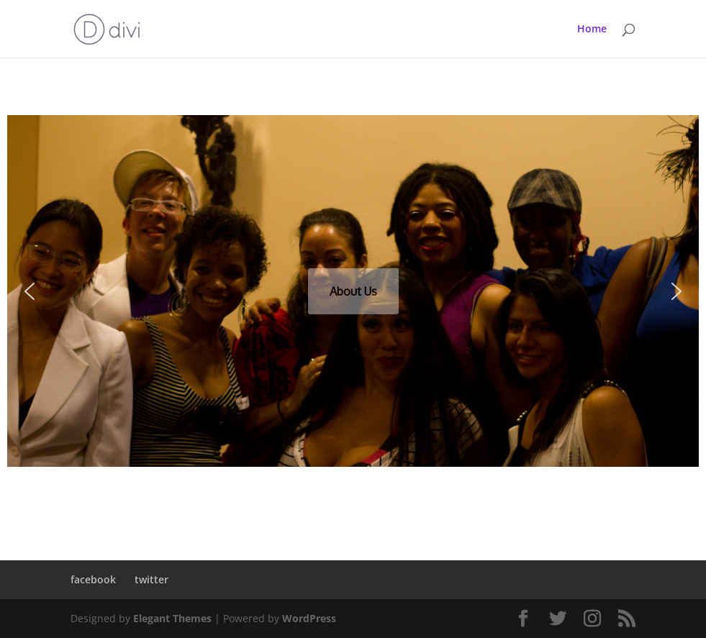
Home (592, 29)
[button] (29, 291)
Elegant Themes (172, 618)
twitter (151, 579)
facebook (93, 579)
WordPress (309, 618)
